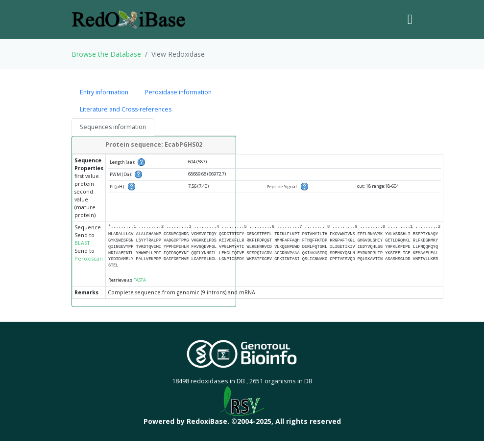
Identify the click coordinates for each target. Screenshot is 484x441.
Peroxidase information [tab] (178, 92)
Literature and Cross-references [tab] (125, 109)
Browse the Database (106, 54)
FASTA (139, 280)
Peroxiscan (88, 258)
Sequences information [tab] (113, 127)
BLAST (82, 243)
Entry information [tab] (104, 92)
